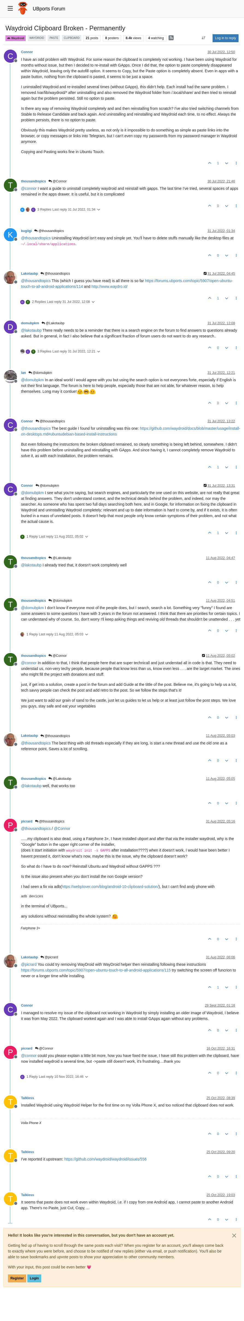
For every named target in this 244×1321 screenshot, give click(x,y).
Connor (27, 52)
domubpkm (30, 323)
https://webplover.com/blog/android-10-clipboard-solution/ (110, 886)
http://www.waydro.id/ (110, 286)
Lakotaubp (29, 274)
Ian (23, 373)
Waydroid (15, 38)
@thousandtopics (49, 231)
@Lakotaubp (53, 323)
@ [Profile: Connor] (62, 828)
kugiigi (26, 231)
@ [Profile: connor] (29, 188)
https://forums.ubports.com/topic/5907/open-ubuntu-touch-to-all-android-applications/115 (96, 970)
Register (17, 1278)
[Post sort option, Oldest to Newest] (203, 38)
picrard (27, 821)
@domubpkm (40, 373)
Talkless (27, 1098)
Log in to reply (225, 38)
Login (34, 1278)
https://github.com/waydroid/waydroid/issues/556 (105, 1159)
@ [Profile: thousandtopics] (36, 238)
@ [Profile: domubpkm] (32, 380)
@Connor (57, 181)
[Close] (234, 1235)
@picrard (49, 957)
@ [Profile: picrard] (29, 964)
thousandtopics (33, 181)
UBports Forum (49, 9)
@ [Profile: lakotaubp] (31, 330)
